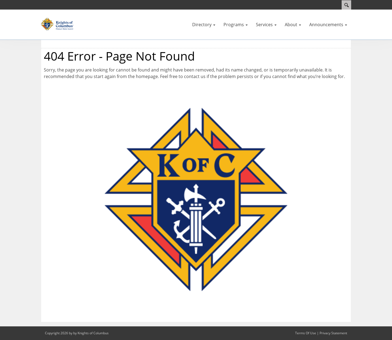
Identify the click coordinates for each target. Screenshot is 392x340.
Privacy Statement (333, 333)
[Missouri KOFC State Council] (57, 23)
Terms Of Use (305, 333)
